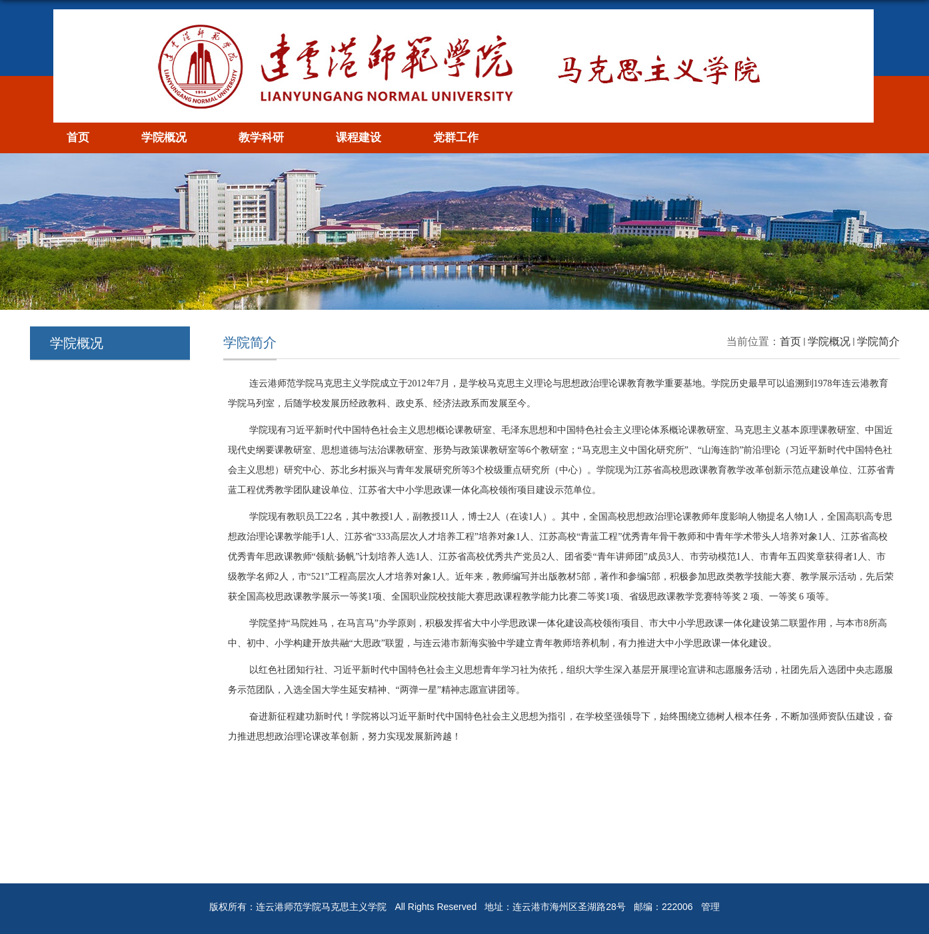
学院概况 (164, 137)
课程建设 (358, 137)
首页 (78, 137)
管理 (710, 906)
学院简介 (878, 341)
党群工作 (455, 137)
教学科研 (261, 137)
